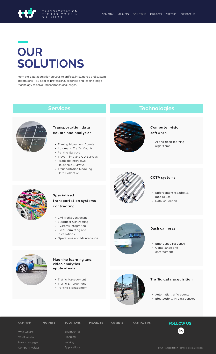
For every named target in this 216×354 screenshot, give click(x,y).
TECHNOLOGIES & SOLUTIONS (59, 15)
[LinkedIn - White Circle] (181, 330)
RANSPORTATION (60, 11)
